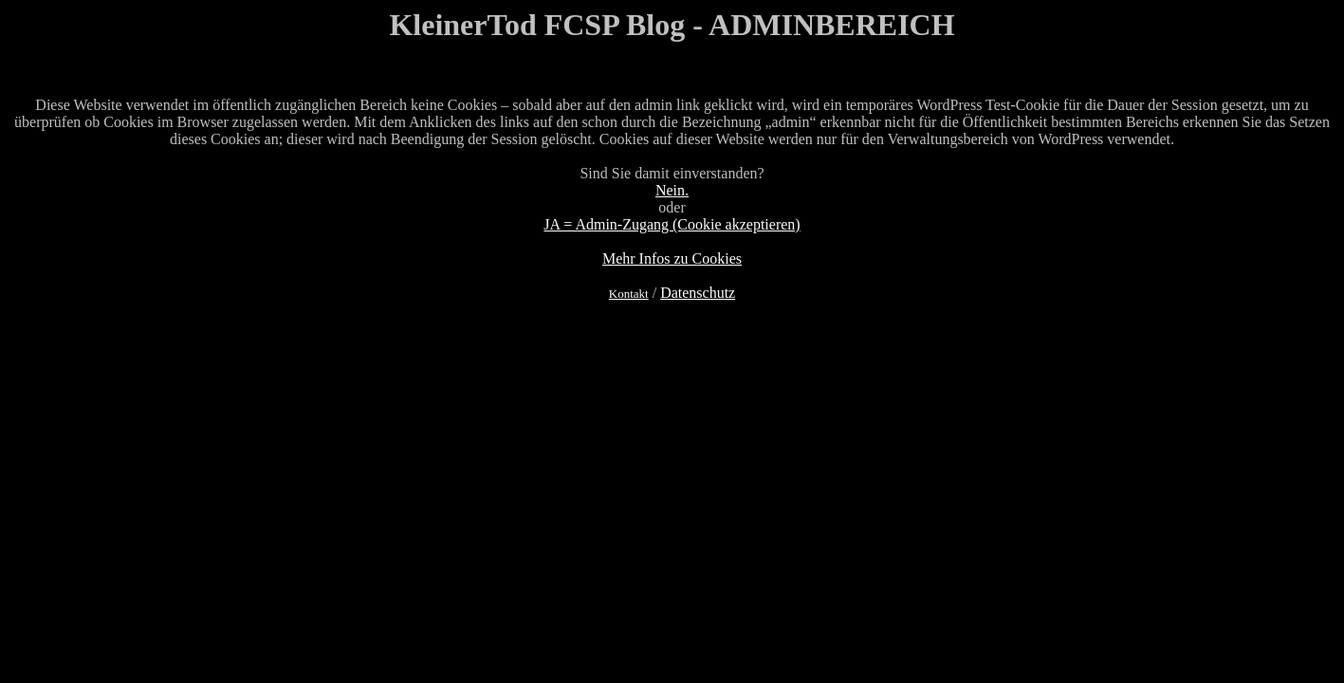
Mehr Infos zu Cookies (672, 258)
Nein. (672, 190)
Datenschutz (697, 293)
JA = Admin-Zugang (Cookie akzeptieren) (671, 224)
